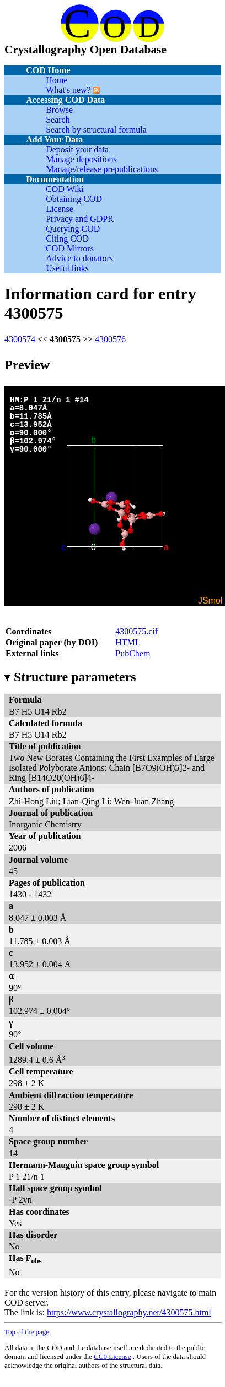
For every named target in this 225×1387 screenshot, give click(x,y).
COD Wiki (65, 189)
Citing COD (67, 238)
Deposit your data (77, 149)
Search (58, 119)
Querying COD (73, 228)
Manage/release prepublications (102, 169)
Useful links (67, 268)
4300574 (19, 339)
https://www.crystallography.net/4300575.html (129, 1312)
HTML (127, 642)
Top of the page (26, 1332)
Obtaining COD (74, 199)
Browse (59, 109)
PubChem (132, 653)
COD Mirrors (70, 248)
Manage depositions (81, 159)
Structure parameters (70, 677)
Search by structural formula (96, 129)
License (59, 208)
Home (56, 80)
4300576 (110, 339)
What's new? (68, 90)
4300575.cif (136, 631)
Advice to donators (79, 258)
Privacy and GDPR (80, 218)
